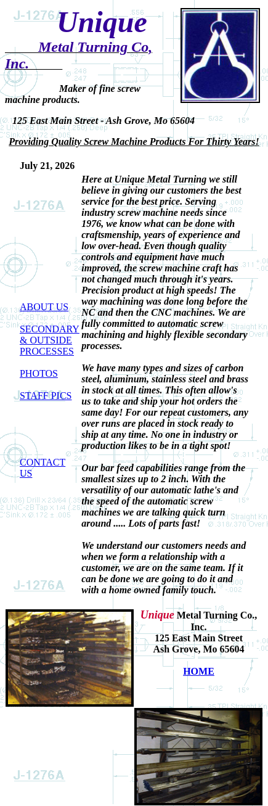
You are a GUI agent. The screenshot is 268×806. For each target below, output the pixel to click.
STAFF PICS (46, 395)
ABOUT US (44, 307)
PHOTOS (39, 373)
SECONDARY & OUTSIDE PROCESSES (49, 340)
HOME (198, 671)
